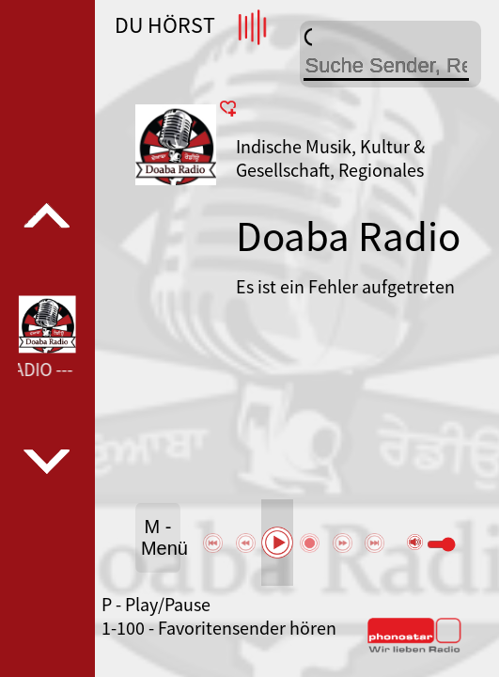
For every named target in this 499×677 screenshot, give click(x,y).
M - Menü (160, 537)
